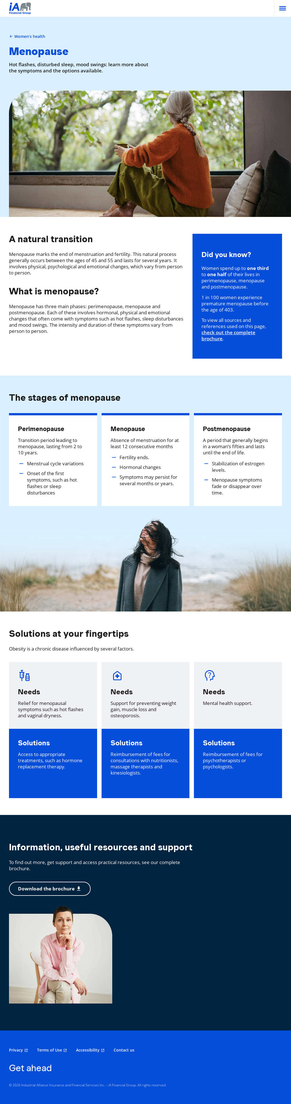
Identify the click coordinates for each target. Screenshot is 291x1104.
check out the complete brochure (228, 335)
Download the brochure (50, 888)
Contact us (124, 1050)
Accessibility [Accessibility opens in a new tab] (88, 1050)
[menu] (282, 8)
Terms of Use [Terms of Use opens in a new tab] (49, 1050)
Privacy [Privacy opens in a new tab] (16, 1050)
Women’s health (27, 36)
